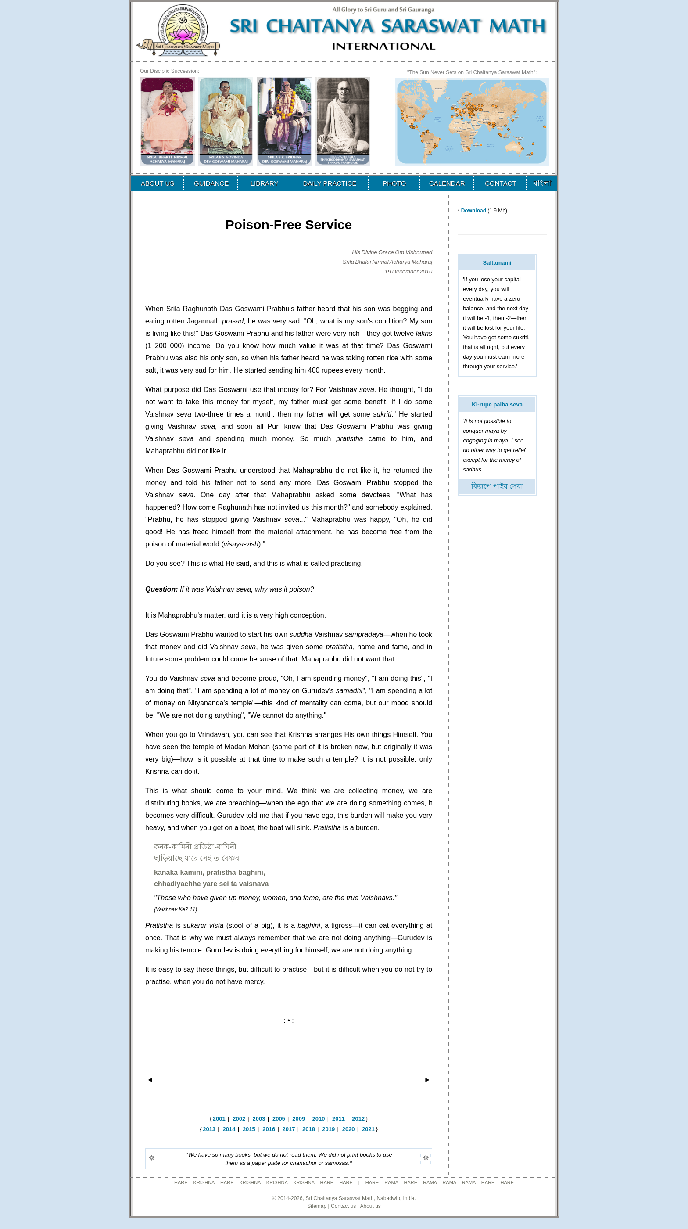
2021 (368, 1129)
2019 (328, 1129)
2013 (209, 1129)
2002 (239, 1118)
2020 (348, 1129)
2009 (298, 1118)
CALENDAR (447, 183)
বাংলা (542, 183)
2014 (229, 1129)
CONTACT (500, 183)
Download (473, 211)
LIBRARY (265, 183)
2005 (278, 1118)
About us (370, 1206)
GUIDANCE (211, 183)
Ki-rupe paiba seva (497, 404)
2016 (268, 1129)
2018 (308, 1129)
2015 (249, 1129)
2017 (289, 1129)
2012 (358, 1118)
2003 (259, 1118)
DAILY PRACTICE (329, 183)
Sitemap (316, 1206)
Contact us (343, 1206)
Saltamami (497, 262)
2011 (338, 1118)
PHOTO (394, 183)
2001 (219, 1118)
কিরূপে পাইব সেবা (497, 486)
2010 (318, 1118)
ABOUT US (157, 183)
